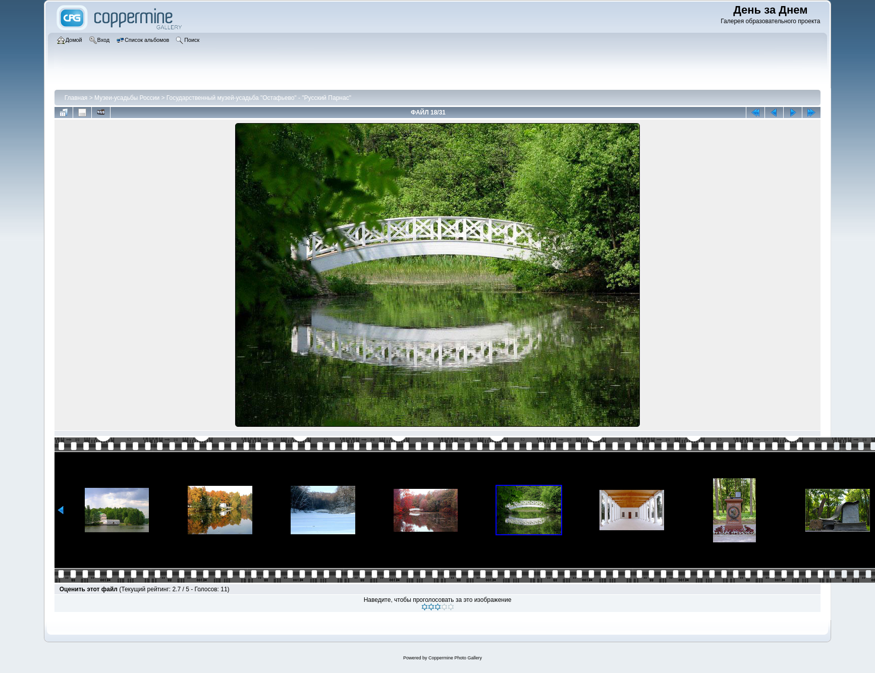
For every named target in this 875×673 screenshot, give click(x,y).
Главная (76, 97)
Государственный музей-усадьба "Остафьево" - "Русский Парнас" (259, 97)
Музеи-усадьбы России (126, 97)
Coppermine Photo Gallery (455, 657)
